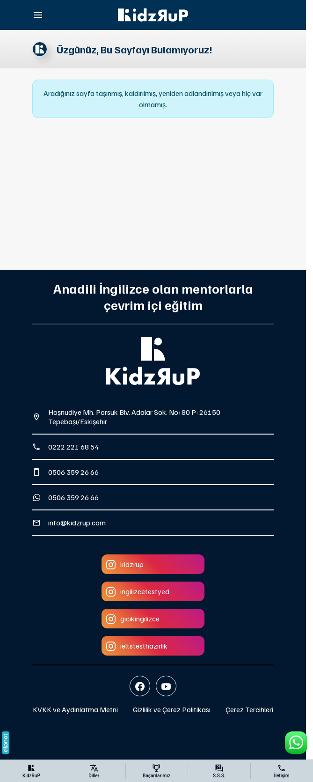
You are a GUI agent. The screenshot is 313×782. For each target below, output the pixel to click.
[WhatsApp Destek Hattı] (296, 742)
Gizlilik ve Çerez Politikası (172, 709)
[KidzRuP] (153, 15)
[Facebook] (140, 686)
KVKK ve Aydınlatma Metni (75, 709)
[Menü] (38, 15)
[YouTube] (166, 686)
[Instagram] (153, 564)
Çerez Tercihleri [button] (249, 709)
